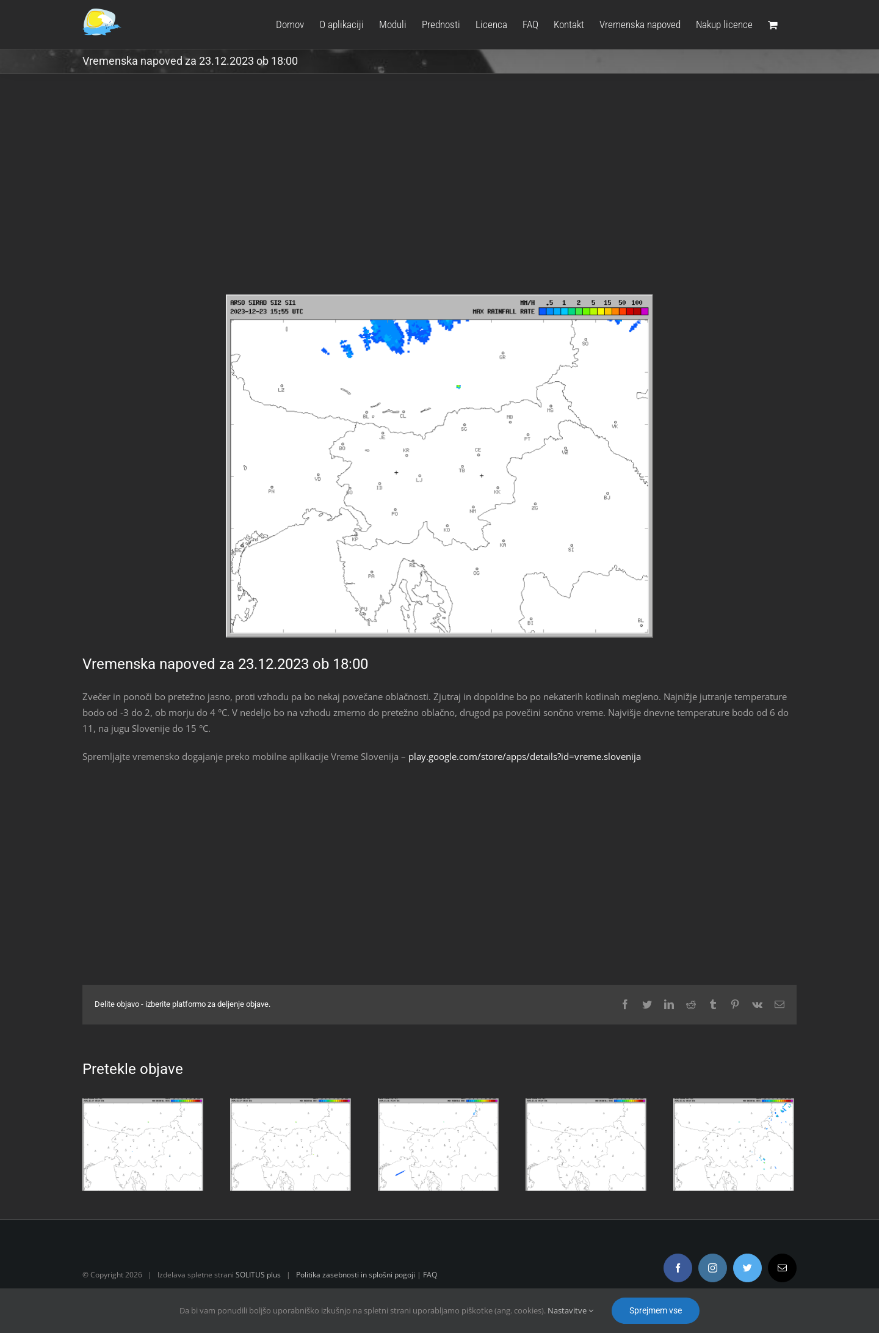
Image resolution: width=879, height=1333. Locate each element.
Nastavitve (570, 1310)
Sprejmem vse (655, 1310)
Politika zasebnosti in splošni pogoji (353, 1274)
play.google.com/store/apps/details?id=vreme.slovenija (522, 756)
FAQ (428, 1274)
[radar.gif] (437, 466)
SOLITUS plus (255, 1274)
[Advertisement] (437, 193)
